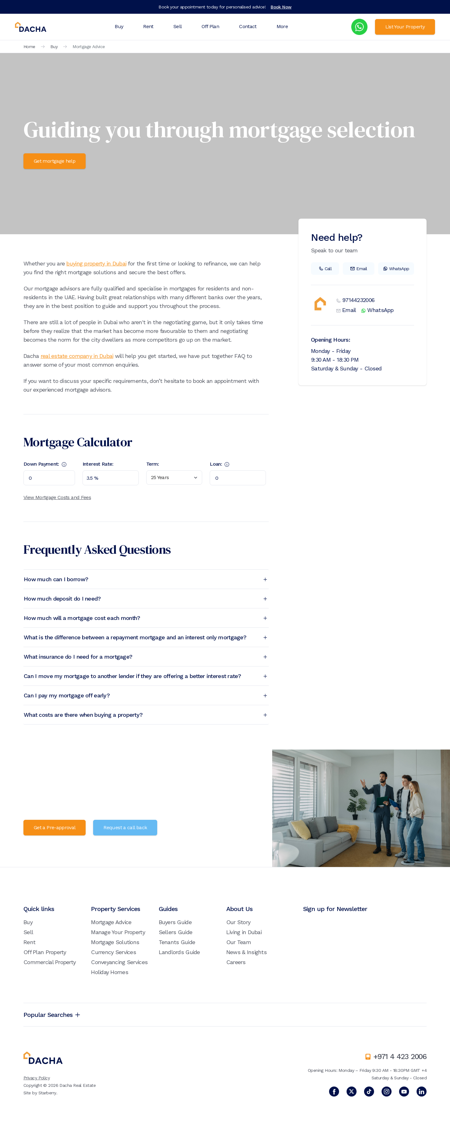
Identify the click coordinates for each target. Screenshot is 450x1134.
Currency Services (113, 952)
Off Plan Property (44, 952)
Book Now (281, 6)
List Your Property (405, 27)
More (282, 26)
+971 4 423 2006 (400, 1056)
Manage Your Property (118, 932)
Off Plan (210, 26)
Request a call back (125, 827)
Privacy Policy (36, 1077)
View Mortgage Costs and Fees (57, 497)
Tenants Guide (177, 942)
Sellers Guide (175, 932)
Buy (119, 26)
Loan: (219, 464)
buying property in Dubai (96, 263)
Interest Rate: (97, 464)
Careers (236, 962)
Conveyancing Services (119, 962)
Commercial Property (49, 962)
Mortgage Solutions (115, 942)
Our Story (238, 922)
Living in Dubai (244, 932)
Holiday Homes (109, 972)
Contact (248, 26)
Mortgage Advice (111, 922)
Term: (152, 464)
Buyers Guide (175, 922)
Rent (148, 26)
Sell (177, 26)
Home (29, 46)
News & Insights (246, 952)
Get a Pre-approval (54, 827)
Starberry (47, 1092)
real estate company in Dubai (77, 356)
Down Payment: (45, 464)
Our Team (238, 942)
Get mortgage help (54, 161)
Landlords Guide (179, 952)
